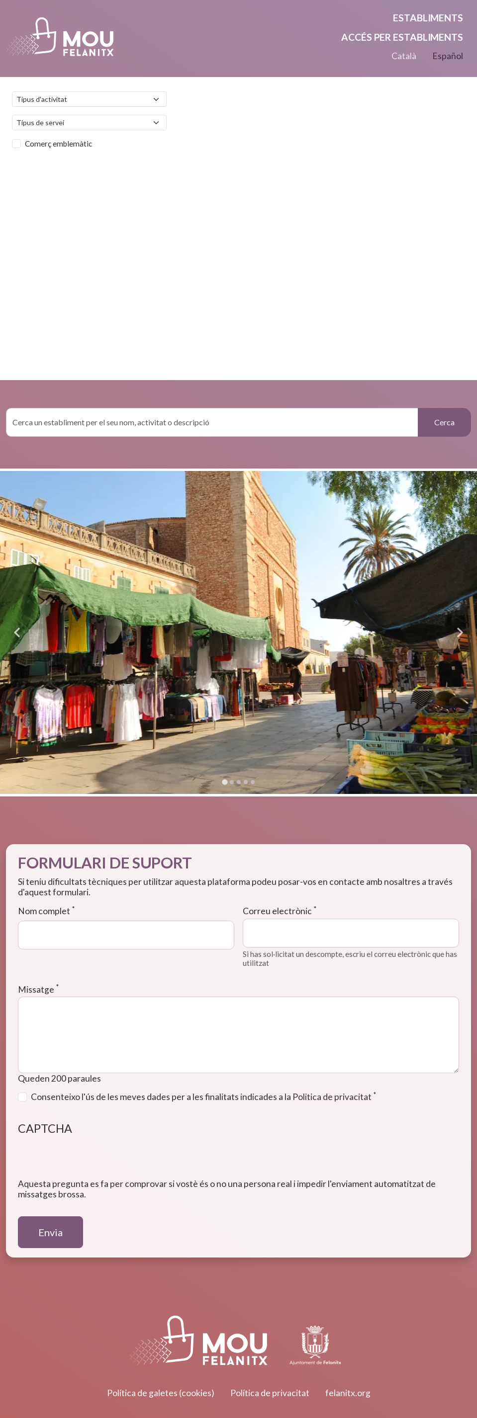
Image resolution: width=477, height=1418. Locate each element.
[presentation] (93, 1159)
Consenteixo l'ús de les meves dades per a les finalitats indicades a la (203, 1097)
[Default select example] (89, 99)
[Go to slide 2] (232, 782)
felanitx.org (348, 1393)
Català (403, 56)
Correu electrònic (279, 911)
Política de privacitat (269, 1393)
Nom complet (46, 911)
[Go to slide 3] (239, 782)
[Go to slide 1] (224, 782)
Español (447, 56)
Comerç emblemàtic (58, 143)
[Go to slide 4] (246, 782)
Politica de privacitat (332, 1097)
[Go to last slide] (17, 632)
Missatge (38, 989)
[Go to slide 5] (253, 782)
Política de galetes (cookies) (160, 1393)
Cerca (444, 422)
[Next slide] (459, 632)
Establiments (428, 17)
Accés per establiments (402, 37)
